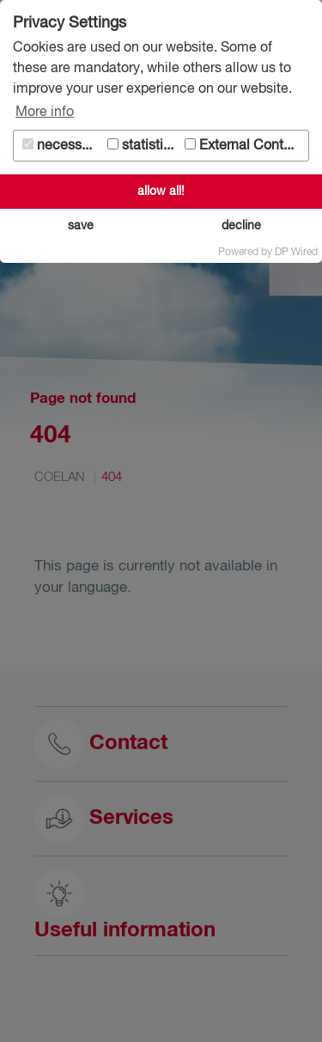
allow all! (161, 192)
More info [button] (44, 112)
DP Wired (296, 252)
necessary (61, 145)
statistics (142, 145)
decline (241, 226)
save (81, 226)
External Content (244, 145)
